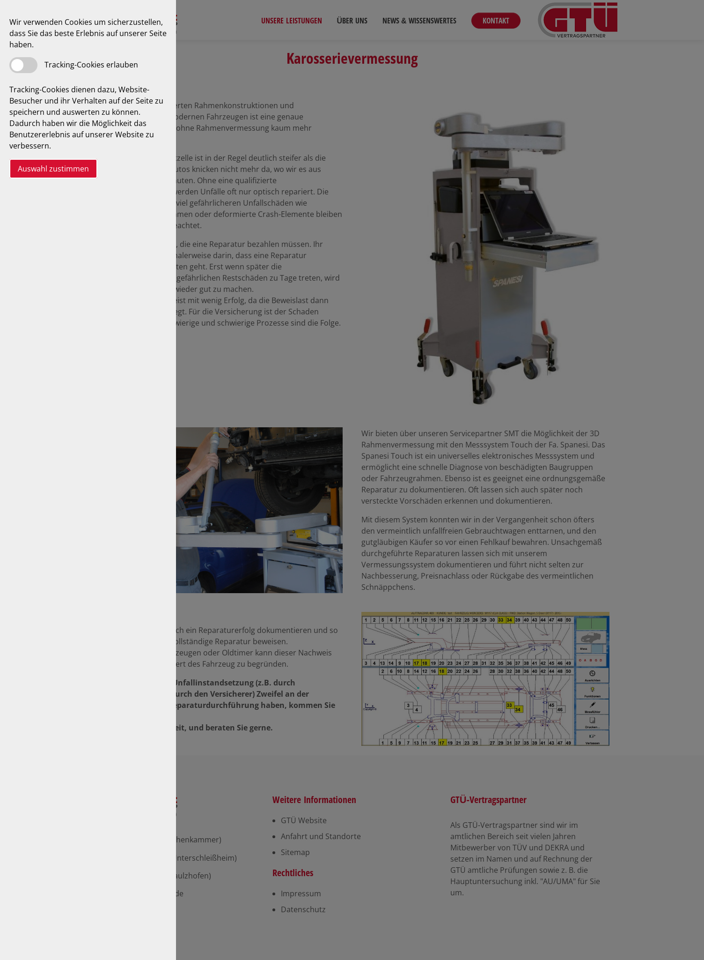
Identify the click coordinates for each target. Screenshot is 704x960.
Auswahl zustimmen (53, 169)
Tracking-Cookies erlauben (91, 65)
